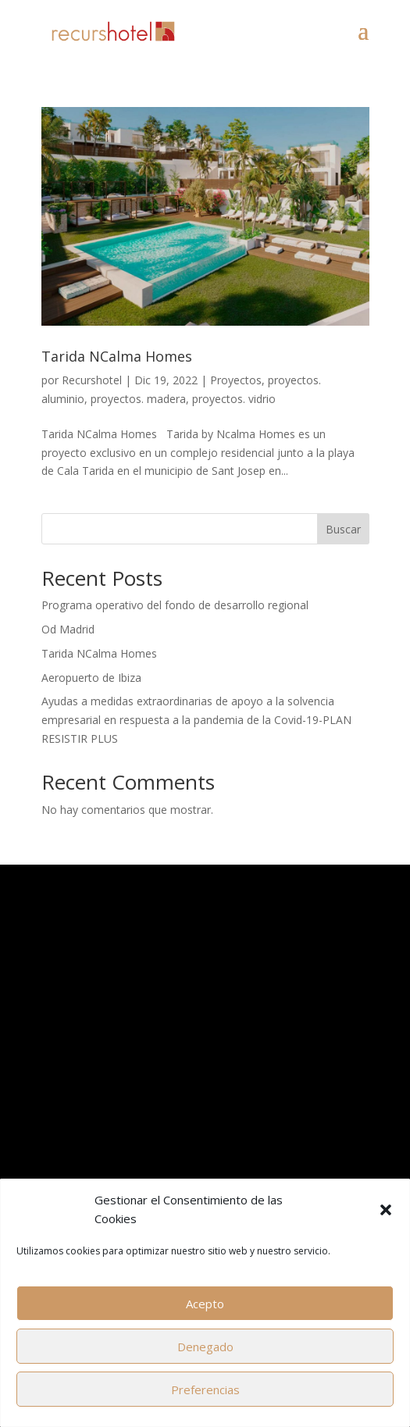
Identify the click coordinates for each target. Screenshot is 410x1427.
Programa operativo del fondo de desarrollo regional (174, 605)
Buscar (343, 529)
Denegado (205, 1346)
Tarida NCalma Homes (116, 356)
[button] (386, 1210)
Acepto (205, 1303)
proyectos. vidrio (234, 398)
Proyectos (236, 380)
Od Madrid (67, 629)
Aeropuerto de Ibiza (91, 677)
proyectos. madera (138, 398)
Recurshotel (92, 380)
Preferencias (205, 1389)
